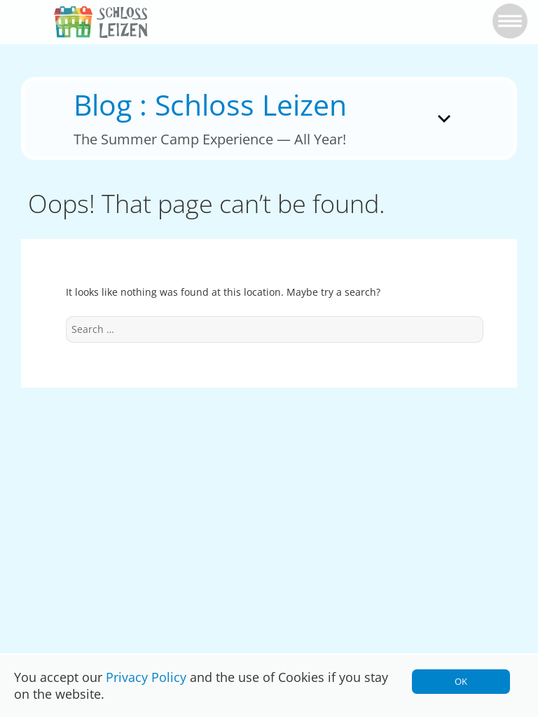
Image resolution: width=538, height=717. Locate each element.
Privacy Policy (146, 677)
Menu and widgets (445, 137)
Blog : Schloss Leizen (210, 105)
